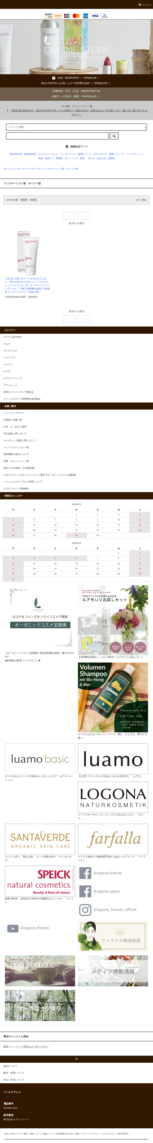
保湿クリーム (85, 154)
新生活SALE (16, 154)
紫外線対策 (30, 154)
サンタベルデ (20, 169)
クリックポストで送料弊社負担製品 (22, 399)
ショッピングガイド (14, 413)
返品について (49, 1134)
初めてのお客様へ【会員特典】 (20, 468)
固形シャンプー (117, 154)
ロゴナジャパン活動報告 (16, 488)
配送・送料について (32, 1134)
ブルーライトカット (48, 154)
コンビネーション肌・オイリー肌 (60, 169)
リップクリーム (68, 154)
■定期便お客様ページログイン (22, 660)
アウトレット (10, 385)
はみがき (101, 158)
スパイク (8, 364)
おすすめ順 (12, 200)
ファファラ (9, 357)
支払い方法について (13, 1134)
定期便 (111, 158)
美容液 (59, 158)
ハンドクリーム (135, 154)
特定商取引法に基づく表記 (68, 1134)
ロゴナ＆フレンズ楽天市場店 (115, 1134)
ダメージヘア (71, 158)
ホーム (7, 169)
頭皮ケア (49, 158)
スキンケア (35, 169)
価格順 (24, 200)
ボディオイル (100, 154)
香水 (82, 158)
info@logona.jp (11, 1096)
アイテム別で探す (13, 337)
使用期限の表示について (16, 454)
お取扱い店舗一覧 (13, 420)
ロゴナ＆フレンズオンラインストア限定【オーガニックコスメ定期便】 (40, 475)
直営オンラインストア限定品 (18, 392)
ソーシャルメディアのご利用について (23, 481)
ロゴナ (7, 344)
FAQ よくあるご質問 (15, 426)
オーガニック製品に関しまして (20, 440)
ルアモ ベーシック (13, 378)
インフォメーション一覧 (16, 447)
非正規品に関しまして (15, 433)
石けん (91, 158)
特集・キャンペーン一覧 (76, 106)
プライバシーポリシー (91, 1134)
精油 (40, 158)
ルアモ (7, 371)
